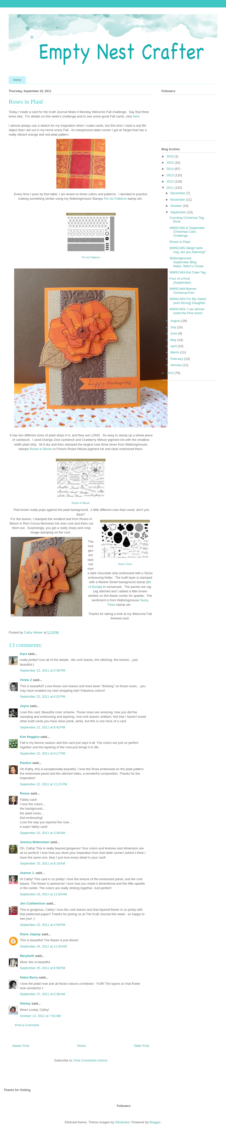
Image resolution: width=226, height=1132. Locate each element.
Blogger (155, 1122)
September (178, 212)
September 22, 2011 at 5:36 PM (42, 670)
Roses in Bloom (40, 449)
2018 (170, 156)
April (174, 346)
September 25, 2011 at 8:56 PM (42, 968)
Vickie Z (26, 680)
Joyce (24, 706)
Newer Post (20, 1046)
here (136, 116)
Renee (25, 793)
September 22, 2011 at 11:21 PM (43, 784)
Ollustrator (122, 1122)
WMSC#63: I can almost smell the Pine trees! (186, 311)
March (175, 352)
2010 (170, 373)
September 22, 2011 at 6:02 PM (42, 696)
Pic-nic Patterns (115, 198)
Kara (23, 654)
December (178, 193)
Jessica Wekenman (34, 842)
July (173, 327)
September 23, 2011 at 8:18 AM (42, 863)
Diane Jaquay (30, 934)
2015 (170, 162)
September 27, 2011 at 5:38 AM (42, 994)
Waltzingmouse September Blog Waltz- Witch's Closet (186, 262)
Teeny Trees (125, 564)
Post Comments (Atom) (90, 1060)
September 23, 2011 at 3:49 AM (42, 833)
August (175, 321)
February (177, 359)
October (176, 206)
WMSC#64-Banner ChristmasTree (182, 291)
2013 (170, 175)
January (176, 365)
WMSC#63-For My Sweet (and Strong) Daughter (187, 301)
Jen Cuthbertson (32, 903)
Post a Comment (27, 1025)
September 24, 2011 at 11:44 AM (43, 946)
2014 (170, 169)
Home (17, 80)
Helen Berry (29, 977)
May (173, 340)
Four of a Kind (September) (180, 280)
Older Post (141, 1046)
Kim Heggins (29, 737)
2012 (170, 181)
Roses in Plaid (179, 242)
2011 (170, 187)
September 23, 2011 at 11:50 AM (43, 894)
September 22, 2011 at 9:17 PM (42, 753)
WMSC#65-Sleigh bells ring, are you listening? (187, 250)
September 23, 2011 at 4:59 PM (42, 925)
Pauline (25, 763)
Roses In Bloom (81, 503)
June (174, 333)
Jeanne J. (28, 873)
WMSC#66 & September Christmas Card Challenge (187, 231)
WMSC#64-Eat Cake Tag (187, 272)
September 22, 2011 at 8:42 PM (42, 727)
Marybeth (27, 956)
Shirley (25, 1003)
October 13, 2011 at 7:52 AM (40, 1016)
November (178, 199)
